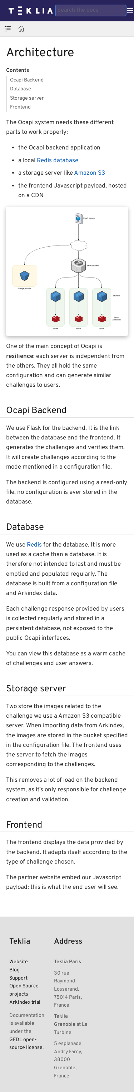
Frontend (20, 107)
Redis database (57, 161)
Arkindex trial (24, 1002)
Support (18, 978)
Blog (14, 970)
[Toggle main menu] (130, 10)
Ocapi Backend (27, 80)
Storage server (27, 98)
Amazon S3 (89, 173)
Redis (34, 545)
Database (20, 89)
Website (18, 962)
